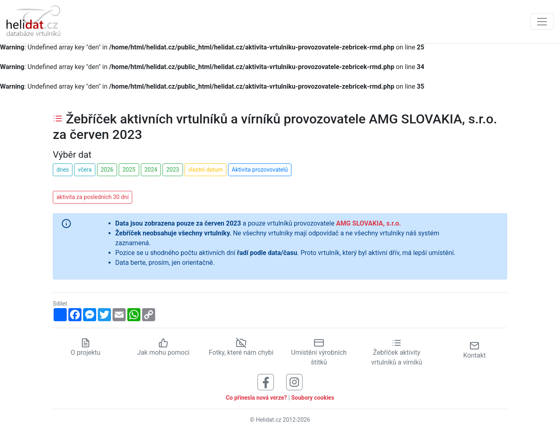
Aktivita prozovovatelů (260, 169)
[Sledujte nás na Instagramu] (294, 381)
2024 (151, 169)
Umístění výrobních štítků (319, 352)
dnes (62, 169)
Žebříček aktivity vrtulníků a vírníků (396, 352)
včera (85, 169)
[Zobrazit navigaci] (542, 21)
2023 (172, 169)
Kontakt (474, 350)
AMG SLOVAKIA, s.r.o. (368, 223)
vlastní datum (205, 169)
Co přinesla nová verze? (256, 397)
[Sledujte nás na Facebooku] (265, 381)
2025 (128, 169)
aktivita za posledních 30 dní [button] (92, 197)
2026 (107, 169)
